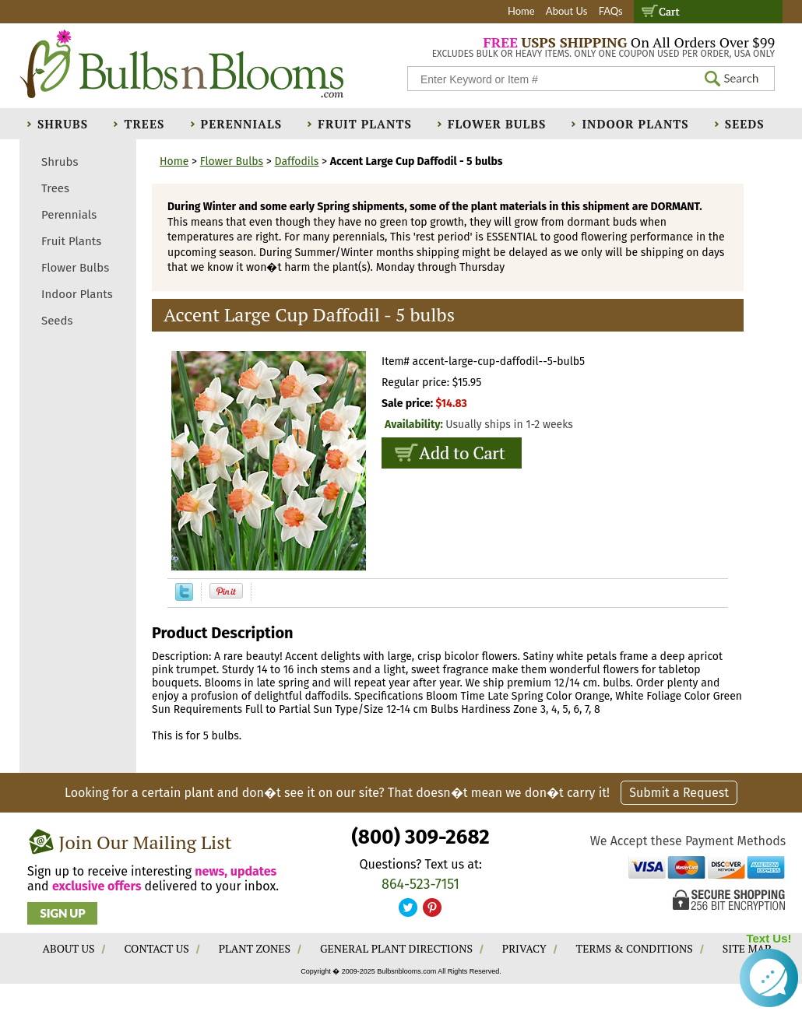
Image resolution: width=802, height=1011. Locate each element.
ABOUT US (69, 948)
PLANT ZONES (254, 948)
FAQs (611, 11)
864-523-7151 (420, 884)
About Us (567, 11)
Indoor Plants (635, 124)
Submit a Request (679, 792)
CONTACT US (156, 948)
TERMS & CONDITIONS (634, 948)
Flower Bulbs (497, 124)
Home (521, 11)
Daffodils (297, 161)
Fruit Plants (364, 124)
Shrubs (62, 124)
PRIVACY (524, 948)
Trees (144, 124)
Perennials (242, 124)
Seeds (745, 124)
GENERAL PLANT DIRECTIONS (396, 948)
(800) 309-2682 (420, 837)
